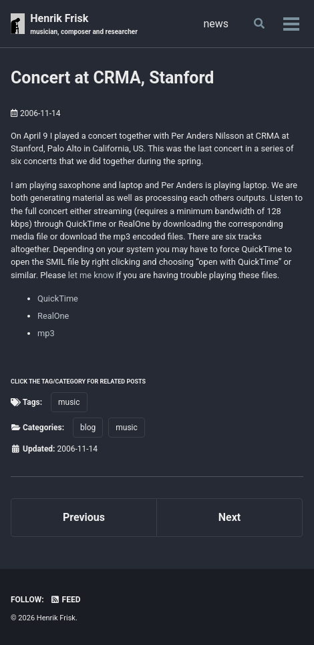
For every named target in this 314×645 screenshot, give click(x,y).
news (215, 23)
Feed (65, 599)
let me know (91, 275)
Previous (84, 517)
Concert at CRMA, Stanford (112, 77)
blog (88, 427)
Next (229, 517)
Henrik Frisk (84, 24)
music (69, 402)
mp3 (46, 333)
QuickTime (57, 298)
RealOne (53, 316)
